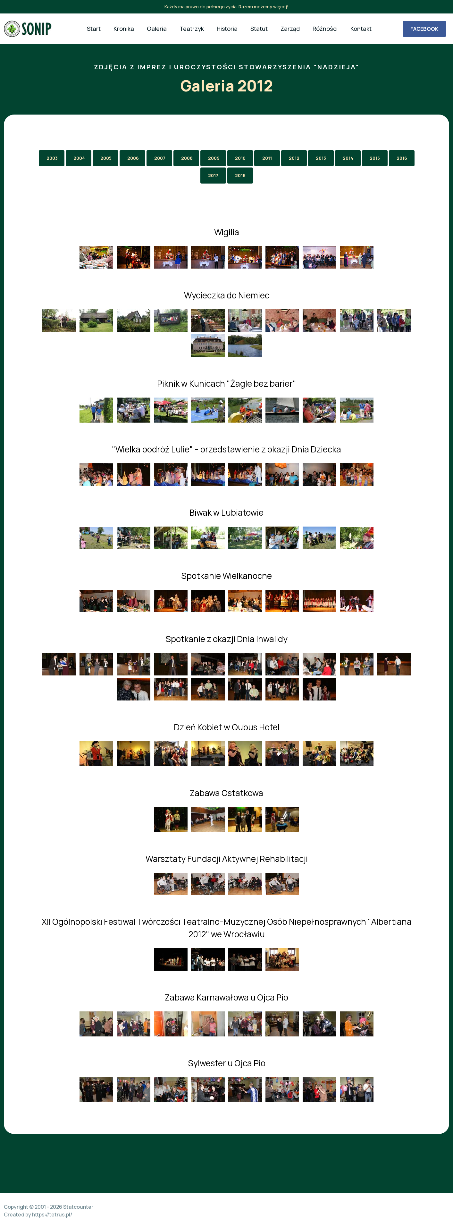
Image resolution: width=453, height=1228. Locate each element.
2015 (375, 158)
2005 (106, 158)
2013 (321, 158)
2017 (213, 175)
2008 (187, 158)
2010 (240, 158)
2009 (214, 158)
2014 (348, 158)
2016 (402, 158)
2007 (159, 158)
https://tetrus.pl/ (52, 1214)
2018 (240, 175)
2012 (294, 158)
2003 (52, 158)
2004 (79, 158)
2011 (267, 158)
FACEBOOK (424, 28)
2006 (133, 158)
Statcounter (78, 1206)
